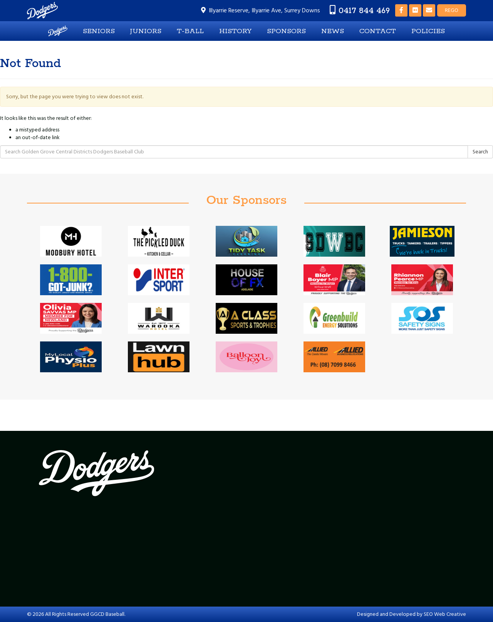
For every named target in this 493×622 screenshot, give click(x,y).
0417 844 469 (364, 10)
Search (480, 152)
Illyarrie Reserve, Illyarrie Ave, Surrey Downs (264, 10)
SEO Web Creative (445, 614)
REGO (451, 10)
